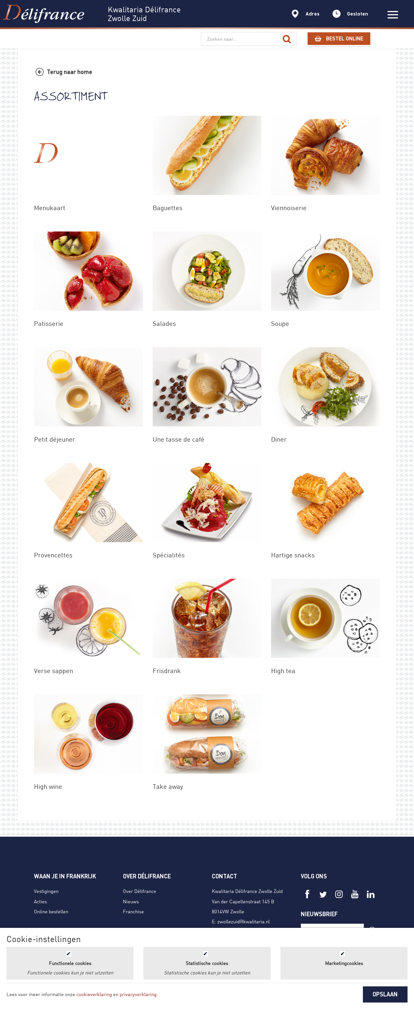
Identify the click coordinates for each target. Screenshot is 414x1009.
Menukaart (49, 207)
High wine (48, 786)
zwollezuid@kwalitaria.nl (243, 921)
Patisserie (48, 323)
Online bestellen (51, 911)
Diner (279, 439)
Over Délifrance (139, 891)
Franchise (133, 911)
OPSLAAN (385, 994)
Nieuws (131, 901)
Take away (168, 786)
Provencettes (53, 555)
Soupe (280, 323)
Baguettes (167, 207)
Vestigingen (46, 891)
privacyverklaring (138, 994)
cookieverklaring (94, 994)
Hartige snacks (293, 555)
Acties (40, 901)
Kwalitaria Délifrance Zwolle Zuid (247, 891)
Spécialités (169, 555)
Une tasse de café (178, 439)
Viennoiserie (289, 207)
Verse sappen (53, 670)
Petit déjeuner (54, 439)
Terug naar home (69, 71)
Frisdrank (167, 670)
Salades (164, 323)
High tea (283, 670)
